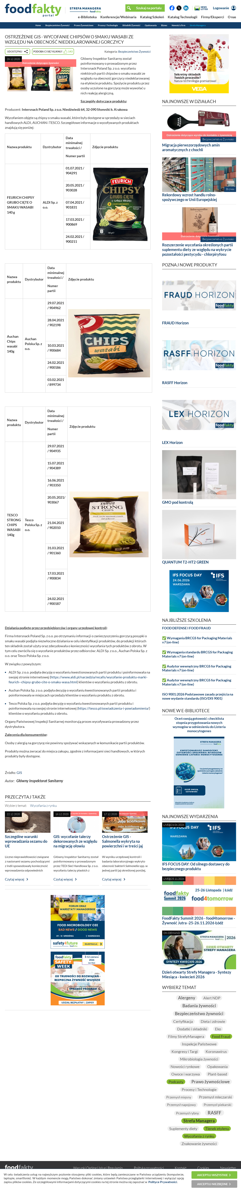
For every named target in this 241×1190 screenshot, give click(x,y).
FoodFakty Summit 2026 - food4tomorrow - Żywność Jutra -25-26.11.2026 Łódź (198, 920)
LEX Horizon (172, 442)
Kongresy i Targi (185, 1051)
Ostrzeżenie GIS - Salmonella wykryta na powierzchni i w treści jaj (122, 841)
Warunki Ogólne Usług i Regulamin (98, 1168)
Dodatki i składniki (192, 1029)
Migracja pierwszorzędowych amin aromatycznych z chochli (191, 147)
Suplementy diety (183, 1128)
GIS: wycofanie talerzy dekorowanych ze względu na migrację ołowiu (75, 841)
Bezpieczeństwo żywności (199, 1013)
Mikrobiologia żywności (199, 1059)
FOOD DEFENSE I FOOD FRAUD (186, 628)
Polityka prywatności (149, 1168)
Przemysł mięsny (178, 1097)
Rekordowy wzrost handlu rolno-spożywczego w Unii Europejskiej (189, 197)
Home (38, 25)
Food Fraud (221, 1036)
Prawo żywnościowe (210, 1081)
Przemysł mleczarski (215, 1097)
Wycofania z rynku (43, 805)
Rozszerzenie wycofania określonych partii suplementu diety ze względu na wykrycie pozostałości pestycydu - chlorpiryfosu (197, 249)
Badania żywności (199, 1005)
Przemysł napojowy (181, 1105)
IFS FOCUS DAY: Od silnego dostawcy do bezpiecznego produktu (196, 866)
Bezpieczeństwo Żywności (57, 25)
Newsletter (228, 1168)
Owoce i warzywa (185, 1074)
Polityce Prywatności (162, 1182)
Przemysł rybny (187, 1113)
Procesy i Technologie (108, 25)
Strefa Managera (198, 25)
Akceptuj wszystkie (212, 1175)
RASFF (214, 1112)
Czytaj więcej (14, 879)
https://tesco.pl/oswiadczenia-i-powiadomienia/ (113, 708)
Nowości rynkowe (185, 1066)
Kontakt (180, 1168)
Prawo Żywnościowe (83, 25)
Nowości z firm (178, 25)
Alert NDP (211, 998)
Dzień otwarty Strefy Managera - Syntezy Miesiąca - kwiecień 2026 (196, 974)
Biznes (164, 25)
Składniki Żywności (131, 25)
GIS (19, 773)
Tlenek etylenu (217, 1128)
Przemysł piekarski (217, 1105)
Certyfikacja (183, 1021)
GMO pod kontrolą (177, 502)
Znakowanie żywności (199, 1143)
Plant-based (217, 1074)
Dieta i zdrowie (213, 1021)
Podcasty (176, 1081)
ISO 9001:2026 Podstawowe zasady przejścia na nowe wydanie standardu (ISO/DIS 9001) (197, 696)
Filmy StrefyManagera (186, 1036)
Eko (218, 1029)
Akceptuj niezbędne (212, 1184)
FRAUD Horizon (175, 323)
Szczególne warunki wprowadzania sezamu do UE (26, 841)
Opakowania (151, 25)
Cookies (203, 1168)
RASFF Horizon (174, 382)
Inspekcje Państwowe (199, 1044)
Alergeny (186, 997)
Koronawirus (216, 1051)
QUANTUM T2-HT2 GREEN (185, 562)
